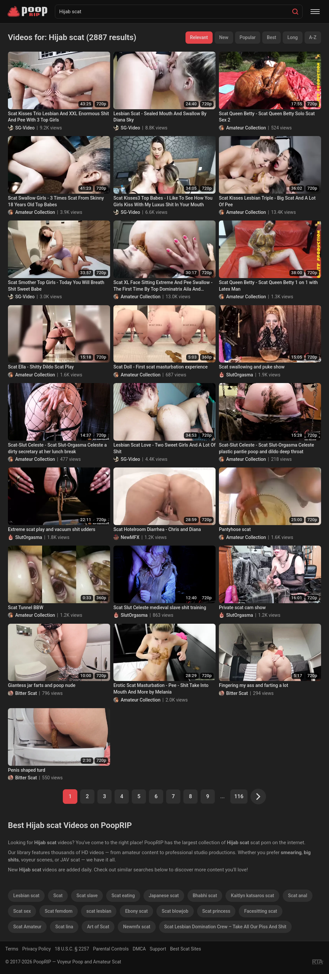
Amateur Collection (246, 127)
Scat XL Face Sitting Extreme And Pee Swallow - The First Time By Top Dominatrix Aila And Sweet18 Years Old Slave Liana (163, 286)
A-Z (312, 37)
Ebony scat (136, 911)
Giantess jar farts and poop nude (41, 685)
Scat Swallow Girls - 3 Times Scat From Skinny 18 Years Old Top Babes (56, 201)
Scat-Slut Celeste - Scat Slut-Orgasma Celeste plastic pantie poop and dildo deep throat (266, 448)
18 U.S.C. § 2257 (72, 948)
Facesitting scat (260, 911)
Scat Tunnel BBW (25, 607)
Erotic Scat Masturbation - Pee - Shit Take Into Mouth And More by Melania (160, 689)
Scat (57, 895)
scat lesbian (98, 911)
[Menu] (315, 11)
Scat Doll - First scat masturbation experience (160, 366)
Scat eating (123, 895)
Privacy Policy (36, 948)
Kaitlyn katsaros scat (252, 895)
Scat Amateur (27, 926)
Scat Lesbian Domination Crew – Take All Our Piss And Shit (225, 926)
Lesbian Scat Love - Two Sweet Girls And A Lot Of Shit (164, 448)
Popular (248, 37)
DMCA (139, 948)
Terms (11, 948)
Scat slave (87, 895)
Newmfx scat (136, 926)
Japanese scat (164, 895)
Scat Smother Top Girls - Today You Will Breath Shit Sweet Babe (56, 286)
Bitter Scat (26, 693)
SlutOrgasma (239, 374)
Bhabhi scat (205, 895)
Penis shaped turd (26, 770)
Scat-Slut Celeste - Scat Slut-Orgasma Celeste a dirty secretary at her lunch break (57, 448)
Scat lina (64, 926)
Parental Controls (111, 948)
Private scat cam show (242, 607)
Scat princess (216, 911)
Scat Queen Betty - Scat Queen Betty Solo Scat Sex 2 (267, 117)
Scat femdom (58, 911)
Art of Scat (98, 926)
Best (271, 37)
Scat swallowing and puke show (252, 366)
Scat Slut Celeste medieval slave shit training (159, 607)
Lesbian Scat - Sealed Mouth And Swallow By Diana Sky (159, 117)
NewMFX (130, 537)
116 (238, 796)
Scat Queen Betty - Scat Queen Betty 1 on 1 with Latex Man (268, 286)
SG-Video (25, 127)
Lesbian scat (26, 895)
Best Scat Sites (185, 948)
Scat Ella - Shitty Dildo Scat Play (41, 366)
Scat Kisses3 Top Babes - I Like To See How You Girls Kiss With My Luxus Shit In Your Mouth (163, 201)
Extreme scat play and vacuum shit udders (51, 529)
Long (292, 37)
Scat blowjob (175, 911)
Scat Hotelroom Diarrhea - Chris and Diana (157, 529)
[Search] (295, 11)
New (223, 37)
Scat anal (297, 895)
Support (158, 948)
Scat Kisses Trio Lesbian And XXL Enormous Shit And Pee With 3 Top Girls (58, 117)
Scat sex (22, 911)
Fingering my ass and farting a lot (253, 685)
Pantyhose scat (235, 529)
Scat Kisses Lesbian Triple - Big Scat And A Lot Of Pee (267, 201)
